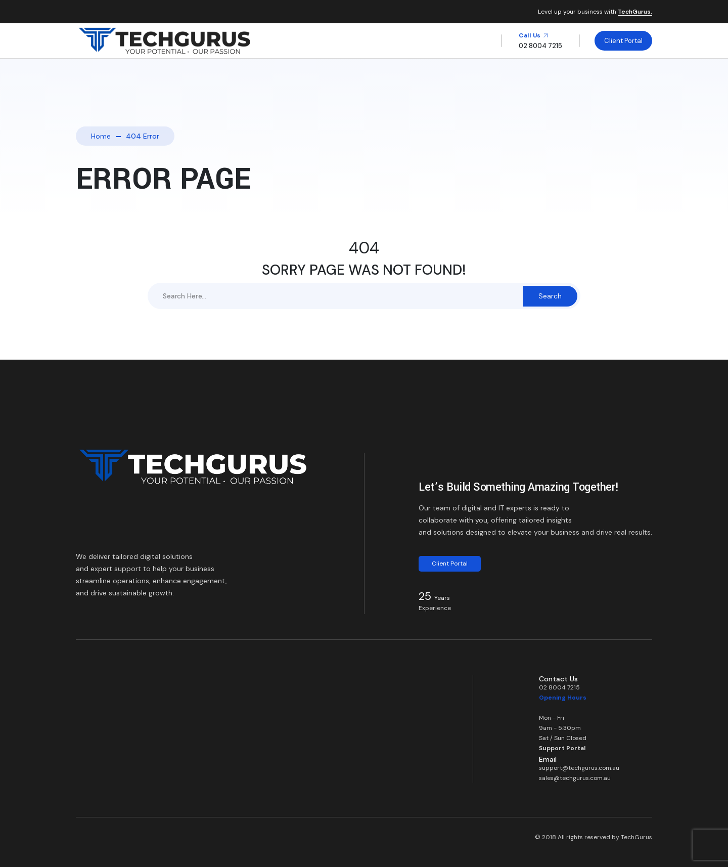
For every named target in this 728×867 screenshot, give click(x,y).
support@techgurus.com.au (579, 768)
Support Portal (562, 748)
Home (101, 136)
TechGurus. (635, 12)
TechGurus (636, 837)
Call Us (534, 35)
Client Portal (623, 40)
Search (550, 295)
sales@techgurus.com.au (575, 778)
